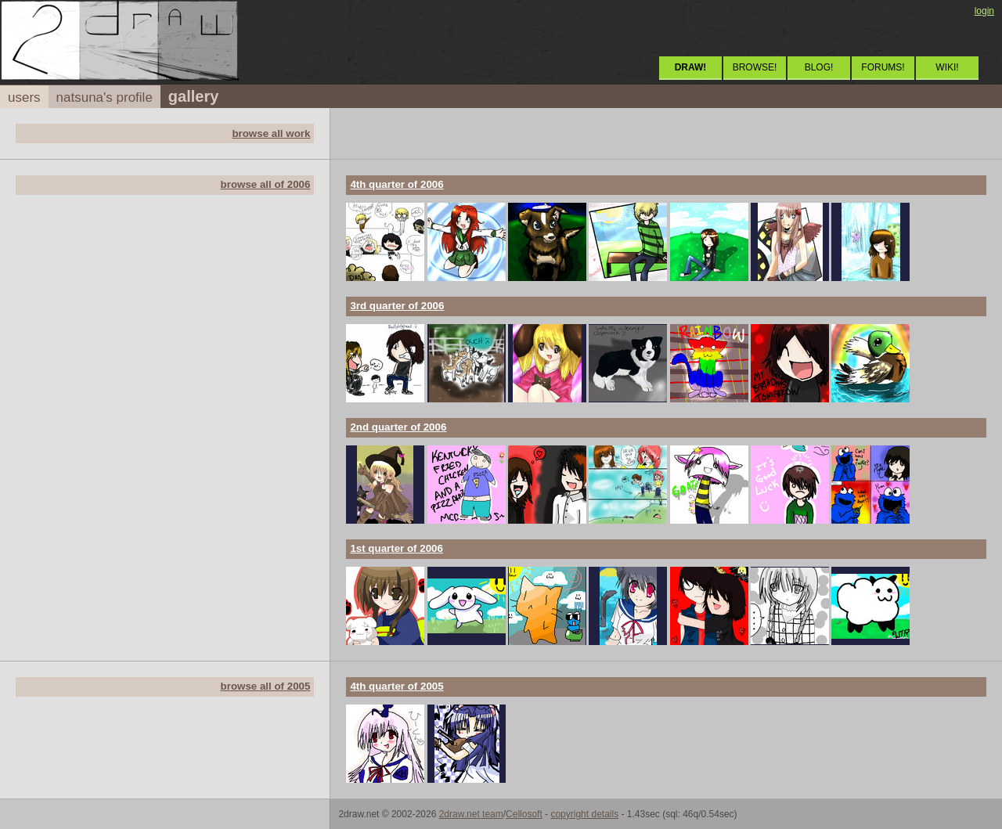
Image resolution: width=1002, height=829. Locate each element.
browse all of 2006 (266, 184)
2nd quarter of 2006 (398, 427)
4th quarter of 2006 (396, 184)
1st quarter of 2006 (396, 548)
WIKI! (946, 67)
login (984, 10)
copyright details (584, 814)
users (24, 97)
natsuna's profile (104, 97)
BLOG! (819, 67)
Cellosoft (524, 814)
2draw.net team (471, 814)
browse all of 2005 (266, 686)
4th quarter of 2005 (396, 686)
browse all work (271, 133)
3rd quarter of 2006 (397, 306)
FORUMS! (882, 67)
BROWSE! (755, 67)
